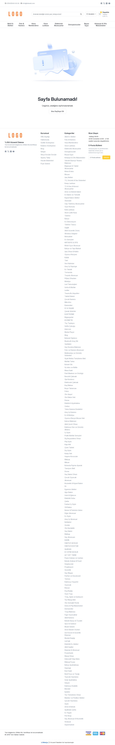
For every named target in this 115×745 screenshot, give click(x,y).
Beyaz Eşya (69, 155)
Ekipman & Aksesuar (72, 650)
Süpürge (68, 668)
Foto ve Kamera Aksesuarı (74, 350)
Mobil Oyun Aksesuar (72, 245)
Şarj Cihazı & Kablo (72, 251)
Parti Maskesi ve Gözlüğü (74, 373)
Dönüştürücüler (70, 152)
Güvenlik (68, 570)
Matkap (67, 534)
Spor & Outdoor (70, 624)
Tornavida (68, 272)
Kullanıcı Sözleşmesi (48, 146)
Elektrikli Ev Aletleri (71, 644)
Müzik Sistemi (70, 627)
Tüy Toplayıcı (70, 323)
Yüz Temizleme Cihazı (73, 695)
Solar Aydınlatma (71, 680)
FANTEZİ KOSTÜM (71, 546)
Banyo (67, 219)
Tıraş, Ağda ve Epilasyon (74, 597)
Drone (67, 471)
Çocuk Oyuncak (70, 477)
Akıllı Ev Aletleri (70, 137)
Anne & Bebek (70, 707)
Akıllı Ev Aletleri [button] (10, 24)
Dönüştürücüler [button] (74, 25)
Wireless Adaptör (71, 234)
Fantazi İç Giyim (70, 504)
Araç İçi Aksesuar (71, 519)
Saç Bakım (68, 531)
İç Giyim (67, 432)
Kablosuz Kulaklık (71, 686)
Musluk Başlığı (70, 638)
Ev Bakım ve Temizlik (72, 195)
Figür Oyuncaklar (71, 615)
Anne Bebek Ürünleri (72, 630)
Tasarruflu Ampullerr (72, 293)
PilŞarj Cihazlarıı (70, 278)
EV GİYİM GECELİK (71, 552)
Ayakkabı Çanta (70, 710)
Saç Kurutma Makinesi (73, 347)
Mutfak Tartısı (69, 361)
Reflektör (68, 522)
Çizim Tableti (69, 447)
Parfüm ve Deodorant (73, 576)
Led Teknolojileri (71, 284)
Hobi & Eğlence (70, 495)
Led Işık (67, 641)
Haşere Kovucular (71, 456)
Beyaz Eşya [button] (86, 24)
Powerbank (69, 653)
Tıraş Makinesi (70, 612)
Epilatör (67, 692)
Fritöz (67, 391)
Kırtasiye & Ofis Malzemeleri (75, 158)
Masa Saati (69, 370)
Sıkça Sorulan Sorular (48, 155)
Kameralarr (69, 305)
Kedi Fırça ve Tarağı (72, 674)
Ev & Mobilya (69, 415)
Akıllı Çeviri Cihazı (71, 424)
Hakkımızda (45, 140)
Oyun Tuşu (69, 594)
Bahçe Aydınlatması (72, 665)
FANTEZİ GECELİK (71, 543)
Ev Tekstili (68, 269)
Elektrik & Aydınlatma (72, 403)
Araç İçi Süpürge (71, 266)
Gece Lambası (70, 146)
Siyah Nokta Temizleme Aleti (75, 358)
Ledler (67, 290)
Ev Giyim (68, 516)
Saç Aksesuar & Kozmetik (74, 719)
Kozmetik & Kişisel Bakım (74, 483)
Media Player (69, 332)
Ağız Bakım (69, 492)
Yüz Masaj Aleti (70, 600)
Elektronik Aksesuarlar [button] (58, 24)
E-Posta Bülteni (95, 145)
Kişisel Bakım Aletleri (72, 198)
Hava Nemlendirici (71, 143)
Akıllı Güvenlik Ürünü (72, 231)
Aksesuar (68, 480)
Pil (65, 486)
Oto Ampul (68, 394)
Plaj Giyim (68, 441)
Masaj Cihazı (69, 656)
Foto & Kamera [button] (21, 24)
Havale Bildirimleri (47, 161)
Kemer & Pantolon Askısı (73, 510)
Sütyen (67, 683)
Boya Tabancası (70, 388)
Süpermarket (69, 725)
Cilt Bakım (68, 507)
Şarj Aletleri (69, 177)
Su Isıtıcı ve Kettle (71, 367)
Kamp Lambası (70, 183)
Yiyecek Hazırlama (71, 677)
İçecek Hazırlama (71, 701)
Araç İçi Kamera (70, 412)
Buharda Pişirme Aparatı (73, 465)
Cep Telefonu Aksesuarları (74, 204)
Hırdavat (68, 722)
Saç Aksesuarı (70, 537)
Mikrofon (68, 302)
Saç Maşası (69, 573)
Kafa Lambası (69, 210)
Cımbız (67, 406)
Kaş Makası (69, 385)
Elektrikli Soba (70, 498)
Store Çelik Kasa (71, 213)
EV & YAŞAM (69, 308)
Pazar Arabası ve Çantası (74, 558)
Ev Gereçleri (69, 240)
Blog (42, 149)
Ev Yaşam (68, 713)
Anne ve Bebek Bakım (73, 192)
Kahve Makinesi (70, 421)
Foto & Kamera (70, 140)
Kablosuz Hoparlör (71, 582)
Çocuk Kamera (70, 299)
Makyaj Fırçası (70, 662)
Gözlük (67, 525)
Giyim (67, 704)
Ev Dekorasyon (70, 222)
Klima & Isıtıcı (69, 171)
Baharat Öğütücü (71, 338)
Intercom (68, 329)
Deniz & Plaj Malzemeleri (74, 606)
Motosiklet (68, 236)
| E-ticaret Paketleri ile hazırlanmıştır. (57, 742)
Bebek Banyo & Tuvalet (73, 621)
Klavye (67, 588)
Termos (67, 579)
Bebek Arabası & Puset (73, 561)
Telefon (67, 216)
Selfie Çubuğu (70, 326)
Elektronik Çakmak (71, 382)
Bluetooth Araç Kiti (71, 341)
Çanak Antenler (70, 311)
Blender (67, 689)
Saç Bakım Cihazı (71, 474)
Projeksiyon (69, 567)
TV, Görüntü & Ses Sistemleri (75, 180)
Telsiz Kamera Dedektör (74, 409)
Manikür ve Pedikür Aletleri (74, 698)
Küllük (67, 257)
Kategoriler (69, 133)
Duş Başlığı (69, 591)
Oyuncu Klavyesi (71, 254)
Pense (67, 400)
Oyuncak (68, 585)
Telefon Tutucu (70, 225)
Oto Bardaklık (70, 528)
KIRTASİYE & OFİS (71, 242)
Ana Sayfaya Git (57, 111)
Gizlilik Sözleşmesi (47, 143)
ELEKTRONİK (69, 314)
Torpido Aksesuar (71, 275)
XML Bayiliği (45, 137)
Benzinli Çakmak (71, 376)
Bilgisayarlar (69, 317)
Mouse (67, 174)
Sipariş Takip (45, 158)
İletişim (43, 152)
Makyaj (67, 459)
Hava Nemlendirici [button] (34, 24)
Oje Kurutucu (69, 379)
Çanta (67, 501)
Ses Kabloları (69, 263)
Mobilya (67, 281)
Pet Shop (68, 716)
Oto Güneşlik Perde (72, 603)
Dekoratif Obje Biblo (72, 659)
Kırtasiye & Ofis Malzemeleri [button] (101, 24)
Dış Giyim (68, 450)
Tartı (66, 260)
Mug (66, 335)
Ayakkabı (68, 549)
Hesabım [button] (90, 14)
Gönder (106, 157)
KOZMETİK (69, 320)
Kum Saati (68, 671)
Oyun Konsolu (70, 207)
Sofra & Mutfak (70, 287)
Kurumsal (45, 133)
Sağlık (67, 228)
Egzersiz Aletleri (70, 489)
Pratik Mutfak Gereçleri (73, 436)
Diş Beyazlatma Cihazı (73, 438)
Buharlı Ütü (68, 364)
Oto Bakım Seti (70, 397)
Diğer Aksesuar (70, 513)
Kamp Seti (68, 453)
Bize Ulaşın (93, 133)
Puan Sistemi (45, 164)
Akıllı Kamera (69, 618)
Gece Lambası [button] (45, 24)
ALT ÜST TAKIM (70, 555)
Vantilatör (68, 344)
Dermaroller (69, 609)
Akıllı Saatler (69, 647)
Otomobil (68, 201)
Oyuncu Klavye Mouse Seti (75, 418)
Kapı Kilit (68, 444)
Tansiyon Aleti (70, 468)
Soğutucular (69, 564)
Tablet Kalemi (70, 296)
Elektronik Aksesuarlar (73, 149)
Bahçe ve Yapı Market (73, 248)
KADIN (67, 540)
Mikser (67, 462)
